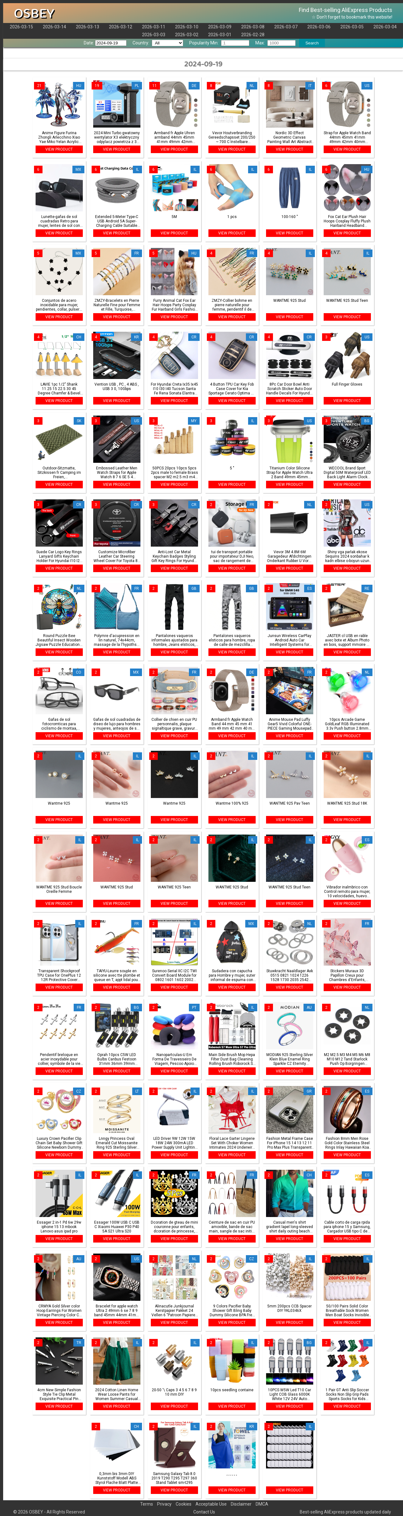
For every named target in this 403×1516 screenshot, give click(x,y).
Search (312, 43)
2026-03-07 (286, 26)
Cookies (183, 1504)
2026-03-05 (352, 26)
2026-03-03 (153, 34)
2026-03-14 (54, 26)
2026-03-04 (385, 26)
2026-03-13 (87, 26)
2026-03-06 (319, 26)
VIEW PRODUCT (59, 149)
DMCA (262, 1504)
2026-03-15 (21, 26)
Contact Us (204, 1511)
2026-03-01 (219, 34)
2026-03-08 (252, 26)
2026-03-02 (186, 34)
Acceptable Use (211, 1504)
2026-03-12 (120, 26)
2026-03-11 (153, 26)
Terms (146, 1504)
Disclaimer (241, 1504)
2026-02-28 (252, 34)
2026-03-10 (186, 26)
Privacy (164, 1504)
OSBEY (34, 13)
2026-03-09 (219, 26)
